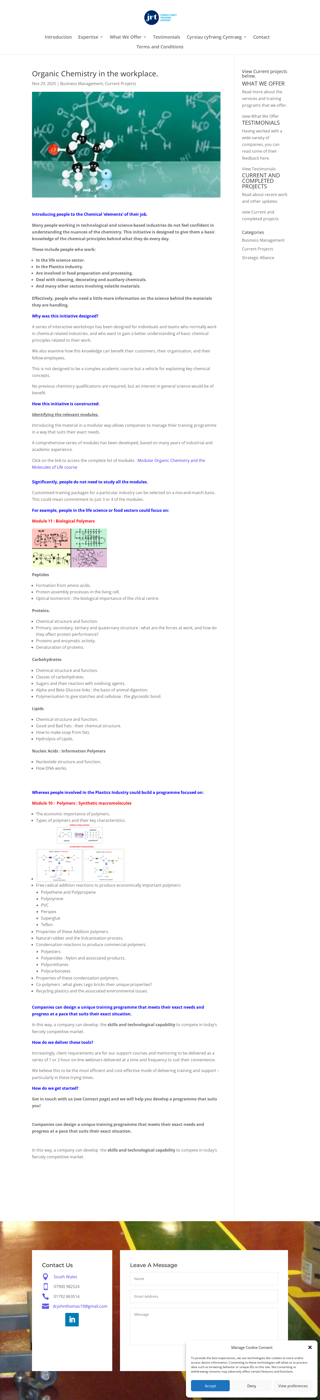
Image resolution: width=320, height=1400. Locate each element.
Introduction (58, 37)
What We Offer (126, 37)
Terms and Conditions (160, 47)
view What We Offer (260, 116)
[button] (310, 1347)
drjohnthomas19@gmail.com (80, 1306)
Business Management (81, 83)
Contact (261, 37)
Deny (251, 1385)
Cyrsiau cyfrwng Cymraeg (214, 37)
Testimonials (166, 37)
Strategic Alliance (258, 257)
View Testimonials (259, 169)
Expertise (88, 37)
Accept (210, 1385)
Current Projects (120, 83)
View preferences (293, 1385)
